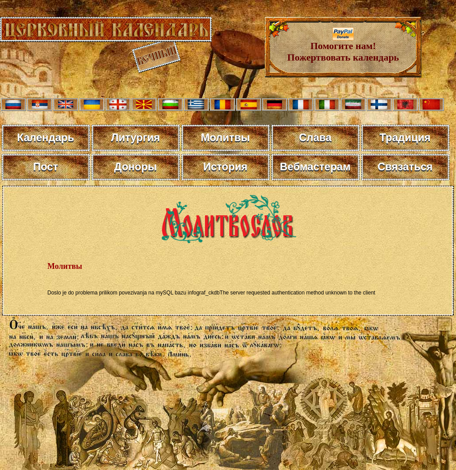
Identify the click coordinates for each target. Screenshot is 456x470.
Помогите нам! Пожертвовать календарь (343, 47)
